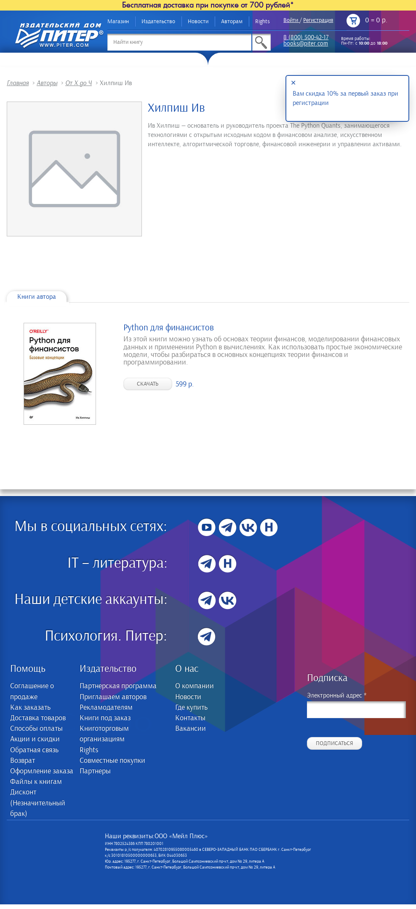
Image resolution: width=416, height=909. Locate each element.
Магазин (118, 21)
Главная (18, 83)
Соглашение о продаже (32, 691)
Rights (262, 21)
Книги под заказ (105, 718)
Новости (198, 21)
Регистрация (318, 20)
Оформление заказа (41, 771)
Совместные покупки (112, 760)
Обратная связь (34, 750)
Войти (290, 20)
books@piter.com (305, 44)
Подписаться (334, 743)
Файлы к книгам (36, 782)
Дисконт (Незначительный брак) (37, 803)
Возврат (22, 760)
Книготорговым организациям (104, 733)
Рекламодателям (106, 707)
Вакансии (190, 728)
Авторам (232, 21)
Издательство (158, 21)
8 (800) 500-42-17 (305, 38)
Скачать (147, 384)
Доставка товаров (38, 718)
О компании (194, 686)
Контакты (190, 718)
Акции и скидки (35, 739)
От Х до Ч (78, 83)
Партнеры (95, 771)
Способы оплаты (36, 728)
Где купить (191, 707)
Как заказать (30, 707)
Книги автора (36, 296)
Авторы (47, 83)
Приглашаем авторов (113, 697)
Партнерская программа (118, 686)
